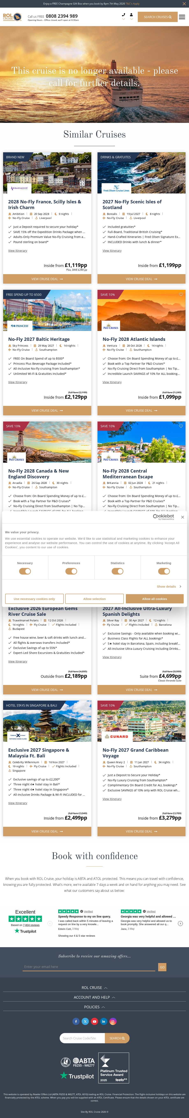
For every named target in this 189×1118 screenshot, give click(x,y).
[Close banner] (182, 517)
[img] (47, 172)
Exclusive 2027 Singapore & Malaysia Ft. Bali (38, 752)
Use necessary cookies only (34, 598)
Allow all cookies (154, 598)
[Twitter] (85, 1021)
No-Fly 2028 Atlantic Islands (134, 339)
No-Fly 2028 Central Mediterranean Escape (128, 473)
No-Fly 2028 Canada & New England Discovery (38, 473)
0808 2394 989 (62, 16)
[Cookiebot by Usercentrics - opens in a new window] (156, 517)
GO (162, 967)
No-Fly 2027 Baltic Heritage (39, 339)
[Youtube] (94, 1021)
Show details (166, 586)
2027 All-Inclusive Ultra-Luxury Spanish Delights (137, 611)
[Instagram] (113, 1021)
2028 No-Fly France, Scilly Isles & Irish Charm (44, 204)
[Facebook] (76, 1021)
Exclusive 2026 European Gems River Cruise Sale (43, 611)
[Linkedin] (103, 1021)
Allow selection (94, 598)
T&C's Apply (132, 3)
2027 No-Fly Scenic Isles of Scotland (132, 204)
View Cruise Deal (45, 279)
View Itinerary (17, 251)
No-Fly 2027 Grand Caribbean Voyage (135, 752)
